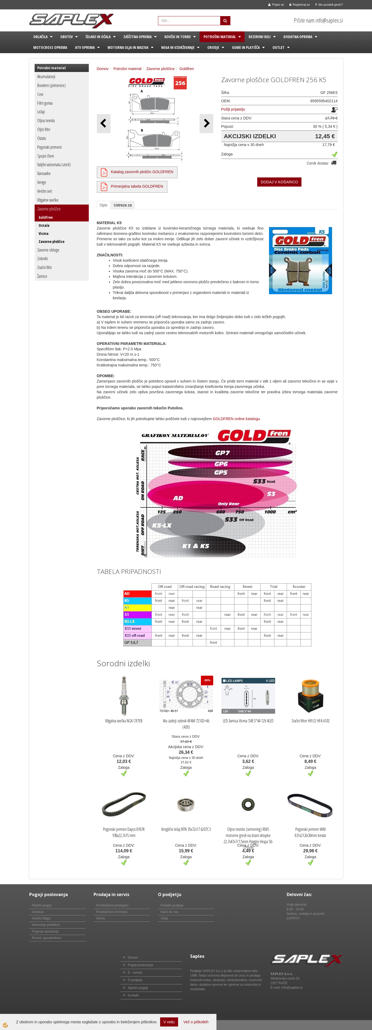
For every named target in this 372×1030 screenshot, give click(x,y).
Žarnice (42, 276)
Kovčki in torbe (177, 36)
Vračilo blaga (41, 918)
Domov (103, 69)
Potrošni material (220, 36)
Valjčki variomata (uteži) (54, 165)
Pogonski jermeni (49, 147)
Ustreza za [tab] (123, 205)
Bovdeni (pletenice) (51, 85)
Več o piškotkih (195, 1022)
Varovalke (44, 173)
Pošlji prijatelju (233, 109)
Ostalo (41, 138)
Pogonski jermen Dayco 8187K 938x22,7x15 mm (124, 832)
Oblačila (40, 36)
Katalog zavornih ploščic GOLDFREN (142, 172)
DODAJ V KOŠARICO (279, 182)
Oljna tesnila (46, 120)
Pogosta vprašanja (45, 931)
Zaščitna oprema (137, 36)
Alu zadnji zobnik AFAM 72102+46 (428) (186, 724)
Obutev (66, 36)
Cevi (40, 94)
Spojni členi (45, 156)
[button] (206, 123)
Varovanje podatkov (46, 925)
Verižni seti (44, 191)
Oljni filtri (43, 129)
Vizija (164, 918)
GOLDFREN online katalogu (236, 419)
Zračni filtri (44, 267)
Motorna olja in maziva (128, 47)
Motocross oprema (50, 47)
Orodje (213, 47)
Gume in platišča (246, 47)
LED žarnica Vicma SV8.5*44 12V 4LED (248, 721)
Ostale (44, 225)
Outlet (278, 47)
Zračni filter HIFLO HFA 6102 (311, 721)
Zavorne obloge (48, 250)
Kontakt (133, 995)
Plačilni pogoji (41, 905)
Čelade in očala (98, 36)
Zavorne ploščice (49, 209)
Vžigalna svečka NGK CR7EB (123, 721)
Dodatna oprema (297, 36)
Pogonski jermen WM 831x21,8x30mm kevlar (310, 832)
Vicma (44, 233)
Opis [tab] (104, 205)
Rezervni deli (260, 36)
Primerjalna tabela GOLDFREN (137, 186)
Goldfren (46, 217)
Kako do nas (170, 912)
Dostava (38, 912)
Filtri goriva (45, 103)
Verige (41, 182)
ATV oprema (85, 47)
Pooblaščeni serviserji (111, 912)
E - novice (135, 972)
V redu (169, 1022)
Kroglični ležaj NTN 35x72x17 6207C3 (186, 829)
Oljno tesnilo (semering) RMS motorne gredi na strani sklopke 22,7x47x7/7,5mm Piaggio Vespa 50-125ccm (248, 838)
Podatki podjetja (172, 905)
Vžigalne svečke (47, 200)
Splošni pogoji (138, 988)
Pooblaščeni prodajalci (112, 905)
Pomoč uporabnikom (46, 938)
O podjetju (135, 980)
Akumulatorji (46, 76)
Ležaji (41, 112)
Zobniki (42, 258)
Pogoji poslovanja (140, 965)
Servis (100, 918)
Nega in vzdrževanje (177, 47)
